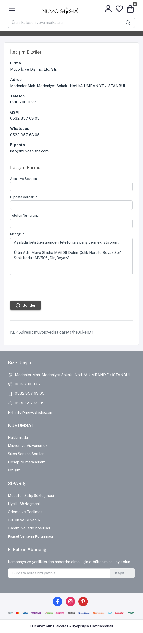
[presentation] (48, 288)
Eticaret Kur (41, 626)
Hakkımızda (18, 437)
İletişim (14, 470)
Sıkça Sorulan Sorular (26, 454)
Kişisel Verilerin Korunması (30, 536)
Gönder (26, 305)
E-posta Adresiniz (23, 197)
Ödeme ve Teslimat (25, 512)
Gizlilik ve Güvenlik (24, 520)
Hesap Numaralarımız (26, 462)
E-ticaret (60, 626)
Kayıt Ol (122, 573)
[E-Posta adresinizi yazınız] (59, 573)
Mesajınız (17, 234)
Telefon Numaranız (24, 215)
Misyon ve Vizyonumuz (28, 445)
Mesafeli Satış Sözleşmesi (31, 495)
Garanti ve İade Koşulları (29, 528)
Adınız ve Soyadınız (25, 179)
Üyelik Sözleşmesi (24, 504)
